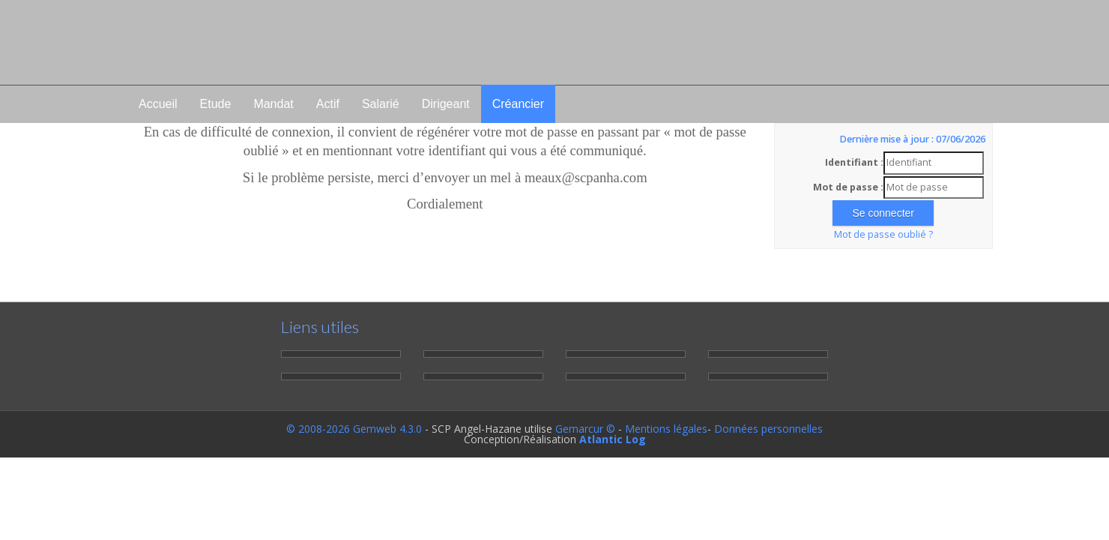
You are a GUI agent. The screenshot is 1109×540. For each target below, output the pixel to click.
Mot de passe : (848, 187)
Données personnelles (768, 429)
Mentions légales (666, 429)
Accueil (158, 104)
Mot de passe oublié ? (883, 234)
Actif (327, 104)
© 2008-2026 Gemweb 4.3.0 (354, 429)
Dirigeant (446, 104)
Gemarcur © (585, 429)
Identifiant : (854, 162)
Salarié (380, 104)
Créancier (518, 104)
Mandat (273, 104)
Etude (216, 104)
